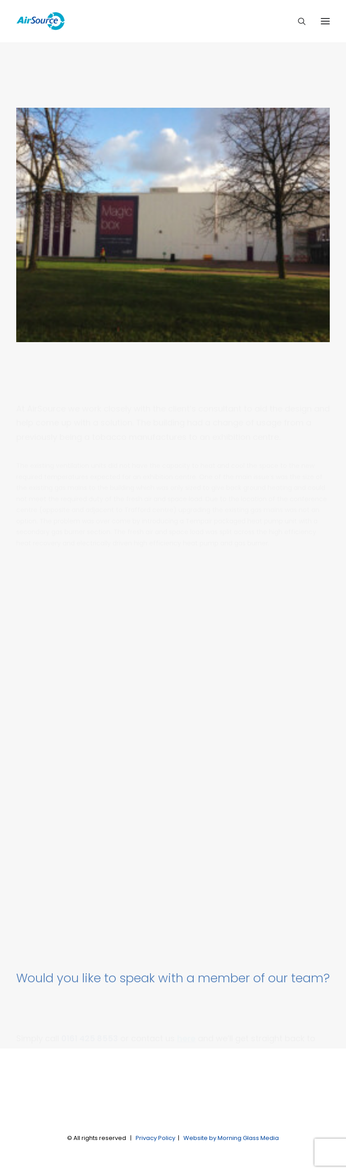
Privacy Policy (155, 1138)
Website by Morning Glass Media (231, 1138)
